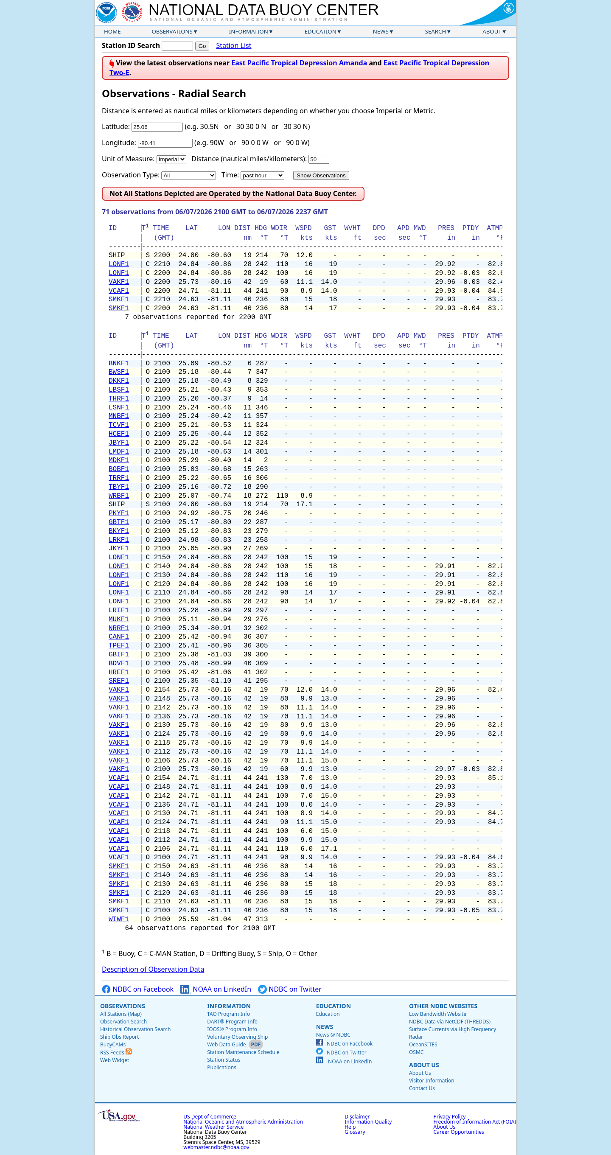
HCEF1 (119, 434)
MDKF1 (119, 460)
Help (350, 1126)
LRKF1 (119, 540)
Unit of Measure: (128, 158)
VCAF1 (119, 291)
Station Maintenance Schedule (243, 1052)
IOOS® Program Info (232, 1029)
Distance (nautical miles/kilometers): (249, 158)
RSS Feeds (116, 1052)
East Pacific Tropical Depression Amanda (299, 62)
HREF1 (119, 672)
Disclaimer (357, 1116)
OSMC (416, 1052)
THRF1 (119, 399)
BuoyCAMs (113, 1044)
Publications (221, 1067)
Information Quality (368, 1121)
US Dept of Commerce (209, 1116)
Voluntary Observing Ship (237, 1036)
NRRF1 (119, 628)
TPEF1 (119, 645)
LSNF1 (119, 407)
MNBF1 (119, 416)
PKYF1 (119, 513)
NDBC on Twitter (290, 989)
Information (248, 31)
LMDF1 (119, 452)
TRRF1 (119, 478)
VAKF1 (119, 282)
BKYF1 (119, 531)
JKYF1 (119, 548)
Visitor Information (431, 1080)
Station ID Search (131, 45)
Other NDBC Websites (443, 1006)
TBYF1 (119, 487)
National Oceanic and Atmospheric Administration (243, 1121)
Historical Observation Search (135, 1029)
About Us (424, 1065)
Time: (230, 174)
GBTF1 (119, 522)
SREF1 (119, 681)
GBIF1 (119, 654)
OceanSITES (423, 1044)
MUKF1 (119, 619)
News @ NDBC (333, 1034)
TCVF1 (119, 425)
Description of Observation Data (153, 969)
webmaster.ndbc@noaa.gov (216, 1147)
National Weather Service (213, 1126)
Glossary (355, 1131)
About (492, 31)
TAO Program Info (228, 1014)
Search (435, 31)
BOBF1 (119, 469)
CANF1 (119, 637)
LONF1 (119, 264)
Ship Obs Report (119, 1036)
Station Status (223, 1059)
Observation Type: (131, 174)
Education (320, 31)
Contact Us (422, 1088)
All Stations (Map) (121, 1014)
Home (112, 31)
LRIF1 (119, 610)
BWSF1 (119, 372)
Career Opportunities (459, 1131)
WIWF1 (119, 919)
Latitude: (116, 126)
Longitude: (119, 142)
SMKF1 (119, 299)
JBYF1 (119, 443)
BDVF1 (119, 663)
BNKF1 (119, 363)
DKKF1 (119, 381)
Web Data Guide (226, 1044)
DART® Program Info (232, 1021)
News (381, 31)
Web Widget (114, 1060)
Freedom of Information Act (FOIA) (475, 1121)
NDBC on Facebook (138, 989)
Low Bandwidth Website (437, 1014)
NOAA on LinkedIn (215, 989)
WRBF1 (119, 496)
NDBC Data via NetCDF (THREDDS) (449, 1021)
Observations (171, 31)
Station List (233, 45)
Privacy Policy (450, 1116)
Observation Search (123, 1021)
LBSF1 (119, 390)
